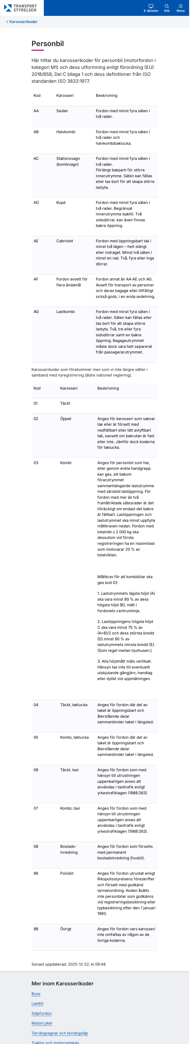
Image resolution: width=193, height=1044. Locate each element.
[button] (151, 8)
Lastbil (37, 1003)
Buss (36, 993)
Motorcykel (42, 1023)
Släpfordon (42, 1013)
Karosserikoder (23, 21)
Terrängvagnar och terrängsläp (60, 1033)
